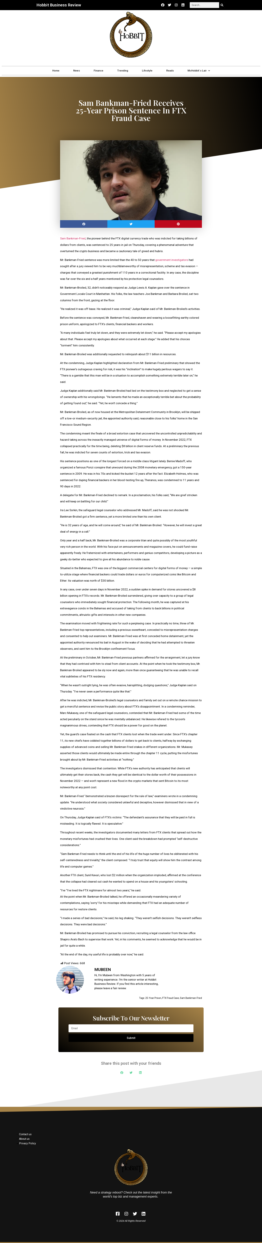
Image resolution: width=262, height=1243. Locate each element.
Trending (122, 70)
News (76, 70)
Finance (98, 70)
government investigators (171, 260)
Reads (170, 70)
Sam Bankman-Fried (73, 238)
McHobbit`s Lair (199, 71)
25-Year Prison (153, 998)
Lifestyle (147, 70)
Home (55, 70)
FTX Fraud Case (170, 998)
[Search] (222, 5)
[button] (83, 224)
